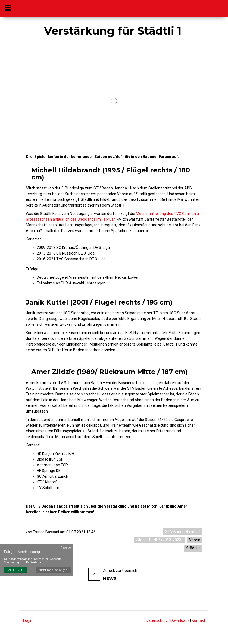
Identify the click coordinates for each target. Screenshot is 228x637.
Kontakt (198, 620)
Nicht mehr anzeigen (53, 567)
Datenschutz (157, 620)
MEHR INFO (15, 567)
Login (27, 620)
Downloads (179, 620)
